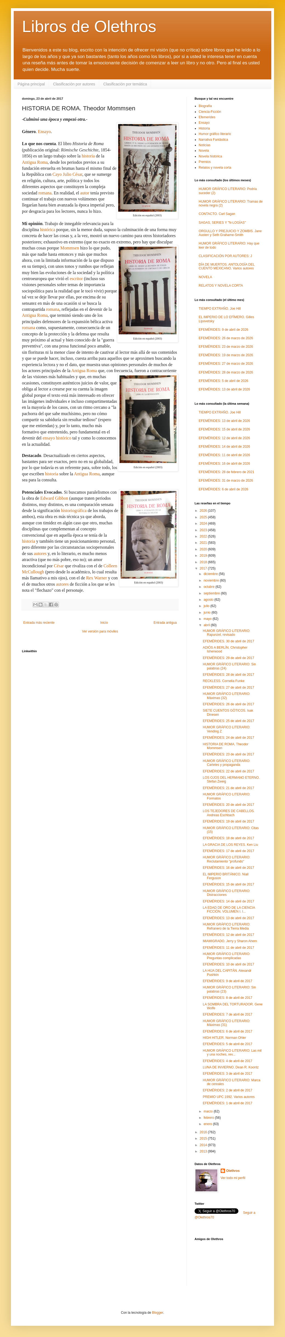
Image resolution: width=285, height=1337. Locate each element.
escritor (76, 278)
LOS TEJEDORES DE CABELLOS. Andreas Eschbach (229, 813)
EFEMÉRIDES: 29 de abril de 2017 (228, 658)
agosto (209, 600)
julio (207, 606)
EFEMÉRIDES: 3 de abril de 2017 (227, 1074)
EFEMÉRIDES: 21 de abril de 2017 (228, 788)
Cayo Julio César (67, 174)
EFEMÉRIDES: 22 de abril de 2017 (228, 771)
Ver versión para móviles (100, 631)
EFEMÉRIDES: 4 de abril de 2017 (227, 1061)
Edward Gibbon (54, 498)
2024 (204, 523)
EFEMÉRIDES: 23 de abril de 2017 (228, 754)
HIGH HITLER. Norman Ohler (224, 1038)
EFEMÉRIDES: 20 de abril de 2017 (228, 805)
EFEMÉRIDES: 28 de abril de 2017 (228, 675)
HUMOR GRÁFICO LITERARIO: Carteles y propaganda (226, 763)
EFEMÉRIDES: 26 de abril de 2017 (228, 704)
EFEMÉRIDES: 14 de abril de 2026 (224, 446)
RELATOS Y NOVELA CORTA (221, 285)
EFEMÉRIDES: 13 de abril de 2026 (224, 389)
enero (208, 1124)
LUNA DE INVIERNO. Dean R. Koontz (231, 1067)
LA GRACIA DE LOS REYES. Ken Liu (230, 845)
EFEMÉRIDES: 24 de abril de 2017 (228, 738)
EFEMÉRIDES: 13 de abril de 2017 (228, 918)
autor (84, 193)
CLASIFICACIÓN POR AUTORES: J (225, 256)
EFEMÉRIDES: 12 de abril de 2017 (228, 935)
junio (208, 612)
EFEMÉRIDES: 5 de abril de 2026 (223, 381)
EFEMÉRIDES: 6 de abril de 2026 (223, 489)
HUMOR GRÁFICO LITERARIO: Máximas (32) (226, 696)
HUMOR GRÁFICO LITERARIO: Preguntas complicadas (226, 956)
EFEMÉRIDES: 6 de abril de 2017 (227, 1031)
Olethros (233, 1171)
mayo (208, 619)
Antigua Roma (35, 162)
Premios (205, 162)
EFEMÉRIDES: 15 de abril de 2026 (224, 429)
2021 (204, 543)
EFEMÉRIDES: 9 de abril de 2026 (223, 330)
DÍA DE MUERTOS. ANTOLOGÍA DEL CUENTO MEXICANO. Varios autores (227, 266)
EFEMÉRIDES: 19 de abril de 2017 (228, 821)
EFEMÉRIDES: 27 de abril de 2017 (228, 687)
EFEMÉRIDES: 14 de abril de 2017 (228, 901)
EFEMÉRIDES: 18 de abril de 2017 (228, 838)
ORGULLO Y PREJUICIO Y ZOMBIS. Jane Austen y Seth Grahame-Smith (230, 233)
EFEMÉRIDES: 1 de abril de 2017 (227, 1103)
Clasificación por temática (125, 84)
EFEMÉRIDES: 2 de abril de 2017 (227, 1090)
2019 (204, 555)
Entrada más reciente (39, 623)
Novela (204, 151)
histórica (47, 229)
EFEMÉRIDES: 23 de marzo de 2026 (226, 347)
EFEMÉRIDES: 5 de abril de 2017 (227, 1044)
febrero (209, 1118)
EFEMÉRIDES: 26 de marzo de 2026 (226, 338)
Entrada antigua (165, 623)
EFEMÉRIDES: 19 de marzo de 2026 (226, 355)
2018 (204, 562)
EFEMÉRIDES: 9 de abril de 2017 (227, 981)
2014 (204, 1145)
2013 (204, 1151)
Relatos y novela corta (215, 167)
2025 (204, 517)
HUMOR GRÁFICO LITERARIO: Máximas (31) (226, 1023)
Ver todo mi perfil (233, 1178)
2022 (204, 536)
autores (40, 553)
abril (207, 625)
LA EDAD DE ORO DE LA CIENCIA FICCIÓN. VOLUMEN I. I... (229, 909)
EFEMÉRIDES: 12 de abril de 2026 (224, 438)
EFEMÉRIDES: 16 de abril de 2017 (228, 868)
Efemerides (207, 117)
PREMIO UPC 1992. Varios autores (229, 1097)
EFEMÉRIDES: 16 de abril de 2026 (224, 463)
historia (88, 156)
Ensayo (44, 131)
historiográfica (74, 510)
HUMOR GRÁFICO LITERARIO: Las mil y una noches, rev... (232, 1052)
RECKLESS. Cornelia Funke (223, 681)
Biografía (205, 106)
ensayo (49, 438)
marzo (209, 1111)
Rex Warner (96, 578)
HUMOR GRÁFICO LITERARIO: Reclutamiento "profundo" (226, 859)
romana (45, 193)
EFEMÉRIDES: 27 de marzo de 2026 (226, 364)
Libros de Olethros (89, 26)
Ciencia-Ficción (210, 112)
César (59, 565)
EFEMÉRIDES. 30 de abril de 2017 (228, 641)
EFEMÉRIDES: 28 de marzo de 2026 (226, 372)
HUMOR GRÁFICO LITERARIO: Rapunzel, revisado (226, 633)
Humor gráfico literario (215, 134)
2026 (204, 511)
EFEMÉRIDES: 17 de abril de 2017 (228, 851)
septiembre (212, 593)
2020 (204, 549)
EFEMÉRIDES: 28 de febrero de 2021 (226, 472)
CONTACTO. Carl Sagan (217, 214)
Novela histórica (210, 156)
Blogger (157, 1313)
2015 (204, 1138)
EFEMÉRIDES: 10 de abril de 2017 (228, 964)
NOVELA (205, 277)
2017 (204, 568)
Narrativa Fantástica (213, 140)
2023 (204, 530)
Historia (204, 128)
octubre (209, 587)
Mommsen (69, 248)
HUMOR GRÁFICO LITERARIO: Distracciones (226, 893)
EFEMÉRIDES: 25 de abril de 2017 (228, 721)
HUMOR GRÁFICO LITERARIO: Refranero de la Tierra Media (226, 926)
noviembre (212, 580)
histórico (63, 438)
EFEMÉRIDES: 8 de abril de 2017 (227, 998)
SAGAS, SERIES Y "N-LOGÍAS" (222, 223)
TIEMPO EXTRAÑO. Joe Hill (220, 308)
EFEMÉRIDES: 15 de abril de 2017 (228, 884)
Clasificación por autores (74, 84)
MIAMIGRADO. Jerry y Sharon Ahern (230, 941)
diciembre (211, 574)
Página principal (31, 84)
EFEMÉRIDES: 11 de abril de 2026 (224, 455)
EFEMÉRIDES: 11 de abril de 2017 (228, 948)
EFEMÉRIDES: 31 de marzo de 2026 (226, 480)
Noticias (204, 145)
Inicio (104, 623)
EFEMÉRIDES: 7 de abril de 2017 (227, 1014)
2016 (204, 1132)
